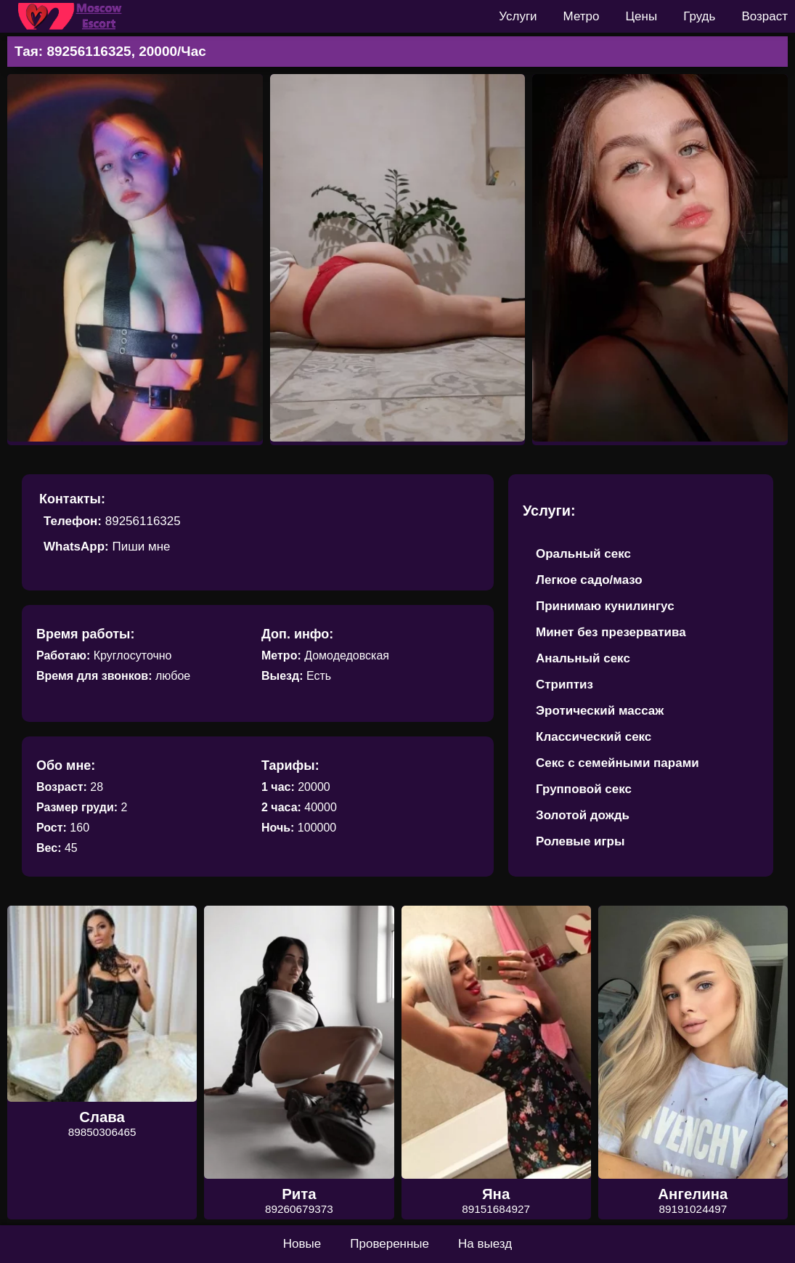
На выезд (485, 1244)
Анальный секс (583, 658)
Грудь (699, 16)
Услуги (518, 16)
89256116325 (143, 521)
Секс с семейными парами (617, 763)
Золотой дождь (582, 815)
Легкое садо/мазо (589, 580)
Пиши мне (141, 546)
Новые (302, 1244)
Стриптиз (564, 684)
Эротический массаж (600, 711)
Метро (581, 16)
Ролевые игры (580, 841)
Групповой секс (584, 789)
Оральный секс (583, 554)
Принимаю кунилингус (605, 606)
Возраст (764, 16)
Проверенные (389, 1244)
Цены (642, 16)
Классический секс (593, 737)
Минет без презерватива (611, 632)
